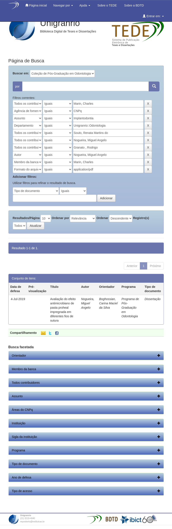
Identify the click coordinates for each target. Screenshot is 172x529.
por (17, 86)
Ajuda (84, 5)
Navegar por (63, 5)
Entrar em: (153, 16)
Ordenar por (60, 218)
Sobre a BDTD (133, 5)
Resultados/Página (26, 218)
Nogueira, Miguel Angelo (87, 303)
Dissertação (153, 299)
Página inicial (36, 5)
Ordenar (102, 218)
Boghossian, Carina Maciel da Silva (108, 303)
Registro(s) (141, 218)
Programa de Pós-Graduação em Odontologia (130, 307)
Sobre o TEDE (107, 5)
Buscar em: (21, 73)
